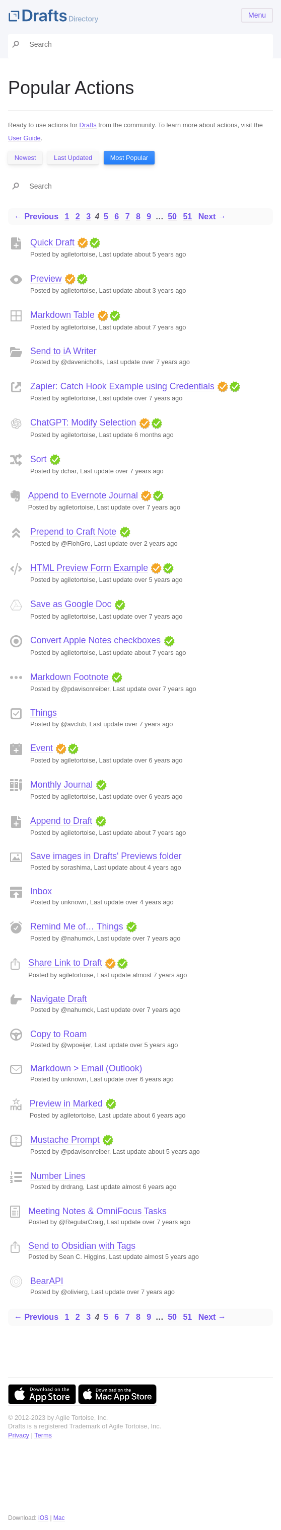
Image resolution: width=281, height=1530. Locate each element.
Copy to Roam (58, 1034)
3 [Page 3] (88, 216)
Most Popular (129, 157)
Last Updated (73, 157)
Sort (38, 459)
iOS (43, 1517)
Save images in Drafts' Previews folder (106, 856)
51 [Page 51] (187, 216)
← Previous (36, 216)
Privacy (18, 1435)
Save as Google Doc (70, 604)
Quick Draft (52, 242)
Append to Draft (61, 821)
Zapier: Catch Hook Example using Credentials (122, 386)
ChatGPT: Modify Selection (83, 422)
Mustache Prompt (65, 1140)
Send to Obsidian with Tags (81, 1246)
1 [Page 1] (66, 216)
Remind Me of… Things (76, 926)
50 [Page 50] (172, 216)
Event (41, 748)
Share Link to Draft (65, 963)
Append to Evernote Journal (83, 495)
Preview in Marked (66, 1103)
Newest (25, 157)
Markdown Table (62, 315)
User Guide (24, 138)
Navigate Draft (58, 999)
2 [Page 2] (78, 216)
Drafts (88, 125)
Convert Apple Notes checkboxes (95, 640)
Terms (43, 1435)
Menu (257, 15)
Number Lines (58, 1176)
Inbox (41, 891)
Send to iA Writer (63, 351)
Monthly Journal (61, 785)
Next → (212, 216)
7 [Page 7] (127, 216)
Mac (59, 1517)
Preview (46, 279)
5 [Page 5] (106, 216)
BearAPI (46, 1281)
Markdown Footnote (69, 677)
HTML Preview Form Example (89, 568)
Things (43, 713)
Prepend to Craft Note (73, 532)
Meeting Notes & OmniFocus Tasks (97, 1211)
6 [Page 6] (116, 216)
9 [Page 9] (149, 216)
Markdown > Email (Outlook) (86, 1068)
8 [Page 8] (138, 216)
